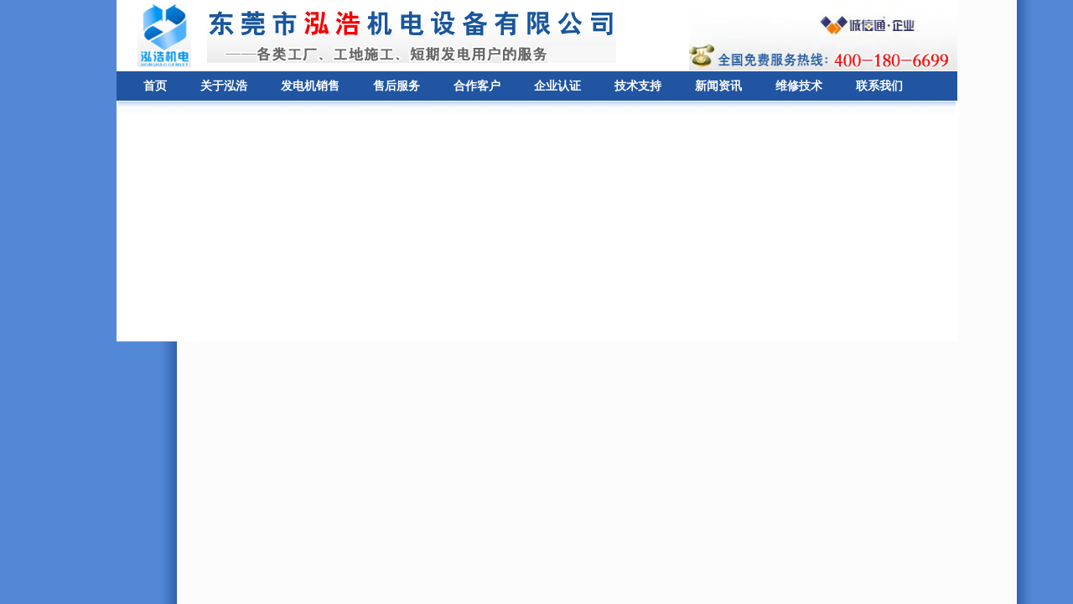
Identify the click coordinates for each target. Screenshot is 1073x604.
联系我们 (879, 86)
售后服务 (396, 86)
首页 (155, 86)
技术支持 (637, 86)
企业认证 (557, 86)
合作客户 (477, 86)
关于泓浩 (223, 86)
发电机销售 (310, 86)
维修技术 (798, 86)
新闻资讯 (718, 86)
